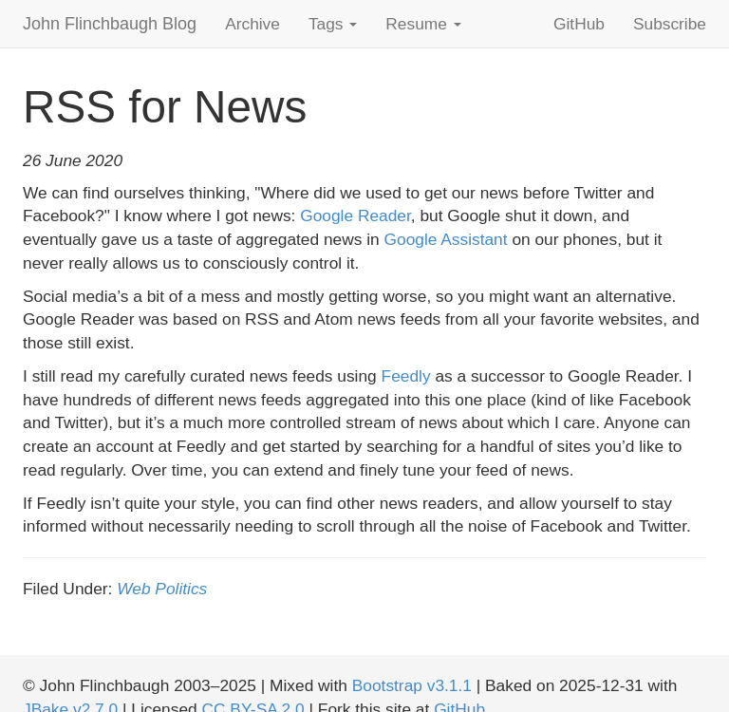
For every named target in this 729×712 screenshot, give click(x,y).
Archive (252, 23)
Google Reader (355, 215)
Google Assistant (446, 239)
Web (133, 588)
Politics (181, 588)
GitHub (579, 23)
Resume (422, 23)
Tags (332, 23)
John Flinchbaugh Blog (109, 23)
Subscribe (669, 23)
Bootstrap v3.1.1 (412, 685)
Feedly (406, 375)
